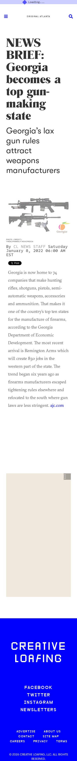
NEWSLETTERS (39, 710)
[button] (67, 476)
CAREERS (17, 741)
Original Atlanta (38, 16)
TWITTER (38, 695)
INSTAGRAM (38, 702)
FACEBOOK (38, 687)
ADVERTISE (26, 731)
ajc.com (57, 405)
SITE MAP (51, 736)
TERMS (61, 741)
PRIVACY (40, 741)
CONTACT (26, 736)
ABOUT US (52, 731)
